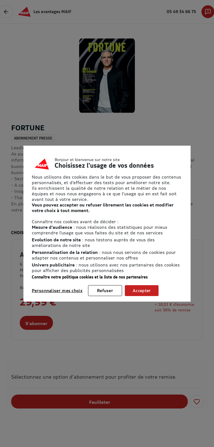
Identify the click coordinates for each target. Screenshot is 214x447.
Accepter (142, 290)
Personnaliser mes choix (57, 290)
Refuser (105, 290)
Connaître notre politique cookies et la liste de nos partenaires (90, 277)
